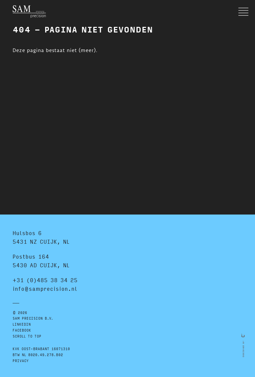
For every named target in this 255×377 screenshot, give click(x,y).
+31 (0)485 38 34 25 (45, 280)
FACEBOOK (22, 330)
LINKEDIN (22, 324)
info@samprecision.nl (45, 288)
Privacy (21, 360)
